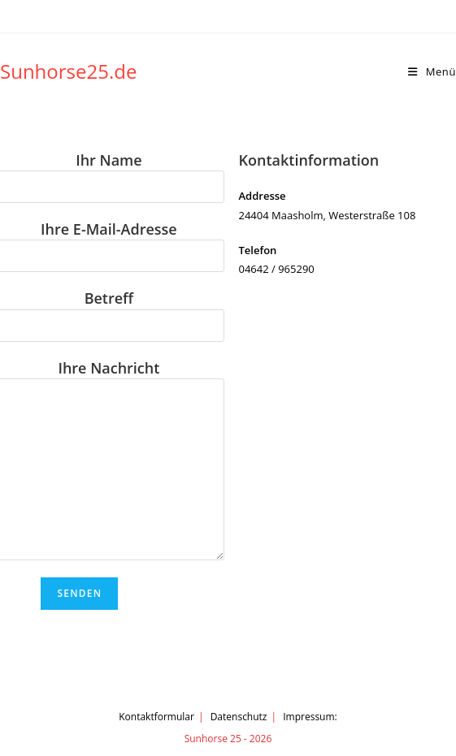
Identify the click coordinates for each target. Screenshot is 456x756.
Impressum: (310, 717)
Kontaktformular (156, 717)
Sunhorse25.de (68, 71)
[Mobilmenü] (432, 71)
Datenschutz (239, 717)
